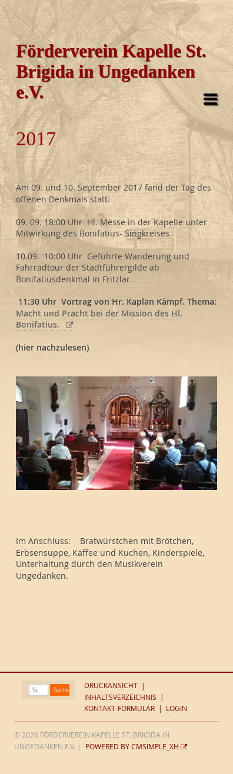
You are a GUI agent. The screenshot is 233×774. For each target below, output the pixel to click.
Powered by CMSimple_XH (132, 747)
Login (176, 708)
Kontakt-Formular (119, 708)
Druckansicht (111, 686)
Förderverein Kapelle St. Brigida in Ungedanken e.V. (111, 71)
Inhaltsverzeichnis (120, 697)
